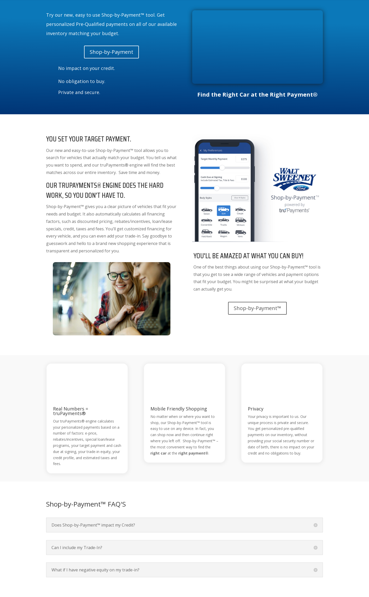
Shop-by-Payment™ (257, 308)
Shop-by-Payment (111, 51)
